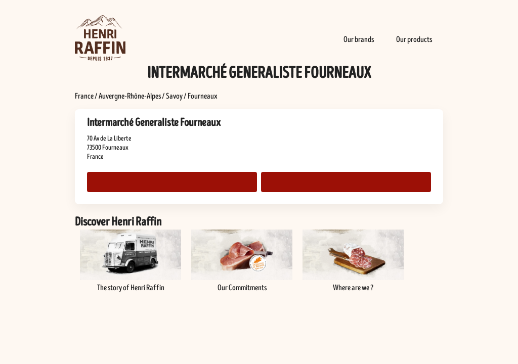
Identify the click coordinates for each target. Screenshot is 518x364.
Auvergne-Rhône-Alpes (130, 96)
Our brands (358, 39)
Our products (414, 39)
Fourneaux (203, 96)
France (84, 96)
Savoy (174, 96)
